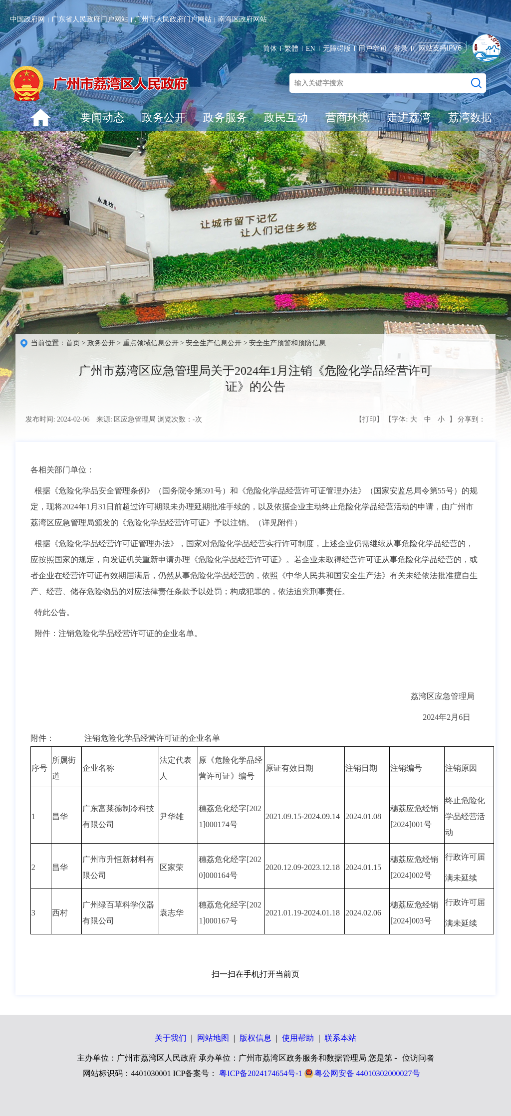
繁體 (291, 48)
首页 (73, 343)
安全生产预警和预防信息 (287, 343)
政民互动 (286, 117)
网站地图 (213, 1038)
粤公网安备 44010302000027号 (367, 1073)
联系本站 (340, 1038)
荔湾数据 (470, 117)
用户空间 (372, 48)
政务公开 (164, 117)
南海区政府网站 (242, 19)
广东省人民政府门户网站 (89, 19)
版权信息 (255, 1038)
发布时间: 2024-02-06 (57, 419)
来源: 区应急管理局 (126, 419)
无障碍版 (337, 48)
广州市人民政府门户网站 (173, 19)
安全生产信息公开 (214, 343)
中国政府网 (27, 19)
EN (310, 48)
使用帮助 (298, 1038)
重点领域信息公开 (151, 343)
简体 (270, 48)
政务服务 (225, 117)
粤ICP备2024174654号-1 (260, 1073)
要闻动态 (102, 117)
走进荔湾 (409, 117)
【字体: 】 (420, 420)
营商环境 (347, 117)
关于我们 (171, 1038)
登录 (401, 48)
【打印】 (369, 419)
